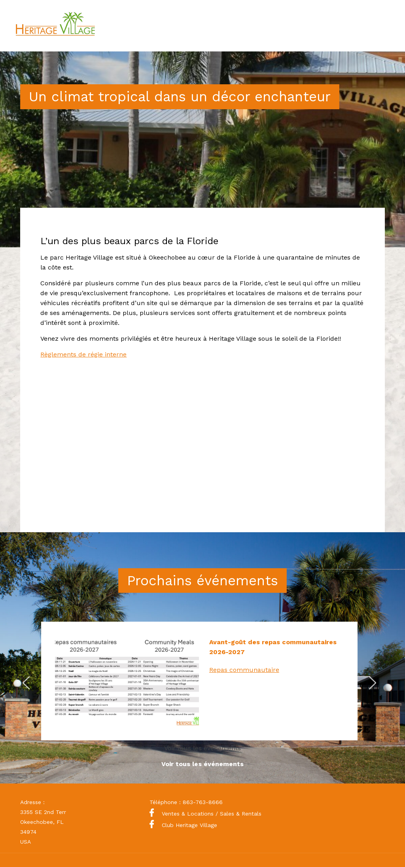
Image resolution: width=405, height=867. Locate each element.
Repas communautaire (244, 669)
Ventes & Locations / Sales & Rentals (205, 813)
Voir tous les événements (202, 748)
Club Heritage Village (183, 825)
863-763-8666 (203, 802)
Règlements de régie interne (83, 354)
